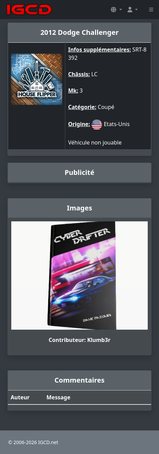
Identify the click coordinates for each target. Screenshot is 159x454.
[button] (116, 9)
